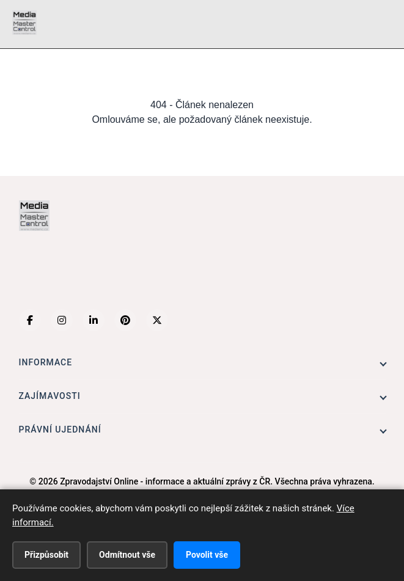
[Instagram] (62, 320)
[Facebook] (30, 320)
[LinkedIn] (94, 320)
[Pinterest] (125, 320)
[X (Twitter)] (157, 320)
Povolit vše (207, 555)
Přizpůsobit (46, 555)
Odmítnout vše (127, 555)
